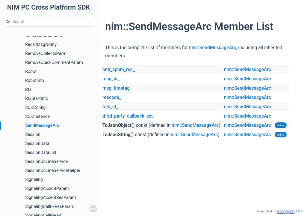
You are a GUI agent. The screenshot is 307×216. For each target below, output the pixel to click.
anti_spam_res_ (118, 69)
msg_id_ (111, 79)
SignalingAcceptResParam (50, 197)
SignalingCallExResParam (49, 206)
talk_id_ (110, 107)
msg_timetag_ (117, 88)
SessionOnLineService (46, 161)
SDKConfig (35, 107)
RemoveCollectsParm (45, 53)
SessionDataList (40, 152)
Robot (31, 71)
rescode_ (111, 97)
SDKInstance (37, 116)
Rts (28, 89)
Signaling (34, 179)
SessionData (37, 143)
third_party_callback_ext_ (128, 116)
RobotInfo (34, 80)
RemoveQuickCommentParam (54, 62)
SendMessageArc (42, 125)
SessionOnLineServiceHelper (52, 170)
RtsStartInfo (36, 98)
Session (32, 134)
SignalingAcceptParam (47, 188)
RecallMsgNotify (41, 44)
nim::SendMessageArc (212, 47)
